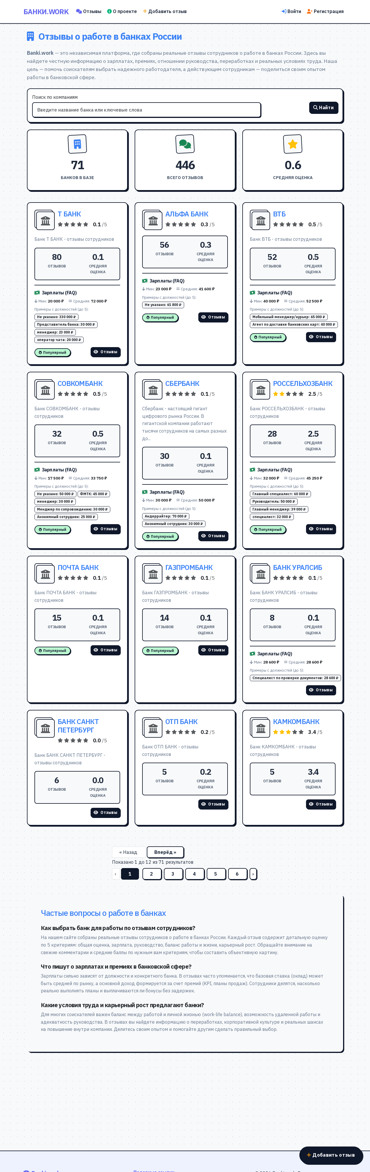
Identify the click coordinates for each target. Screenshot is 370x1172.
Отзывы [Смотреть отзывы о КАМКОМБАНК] (321, 804)
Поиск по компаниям (55, 97)
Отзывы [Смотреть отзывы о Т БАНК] (105, 351)
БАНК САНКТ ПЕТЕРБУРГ (78, 725)
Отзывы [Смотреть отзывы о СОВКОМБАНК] (105, 528)
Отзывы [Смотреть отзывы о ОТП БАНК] (213, 804)
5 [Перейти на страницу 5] (216, 874)
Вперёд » (165, 852)
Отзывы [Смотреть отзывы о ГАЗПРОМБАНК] (213, 649)
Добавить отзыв (165, 11)
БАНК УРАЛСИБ (297, 567)
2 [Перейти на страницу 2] (152, 874)
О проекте (122, 11)
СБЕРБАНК (182, 383)
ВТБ (279, 213)
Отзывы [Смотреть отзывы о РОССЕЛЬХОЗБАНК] (321, 528)
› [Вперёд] (253, 874)
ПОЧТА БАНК (78, 567)
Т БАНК (69, 213)
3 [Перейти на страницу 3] (173, 874)
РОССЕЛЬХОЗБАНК (302, 383)
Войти (291, 11)
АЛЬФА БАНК (186, 213)
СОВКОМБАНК (80, 383)
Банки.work (46, 11)
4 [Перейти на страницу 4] (195, 874)
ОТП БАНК (181, 721)
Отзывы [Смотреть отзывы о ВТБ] (321, 336)
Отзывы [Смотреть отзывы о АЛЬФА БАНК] (213, 317)
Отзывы (88, 11)
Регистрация (325, 11)
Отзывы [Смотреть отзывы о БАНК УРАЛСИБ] (321, 689)
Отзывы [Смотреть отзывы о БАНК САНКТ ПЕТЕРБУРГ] (105, 812)
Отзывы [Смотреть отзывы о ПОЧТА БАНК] (105, 649)
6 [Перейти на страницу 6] (238, 874)
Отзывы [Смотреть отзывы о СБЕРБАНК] (213, 535)
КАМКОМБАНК (296, 721)
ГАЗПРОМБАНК (189, 567)
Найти (323, 108)
